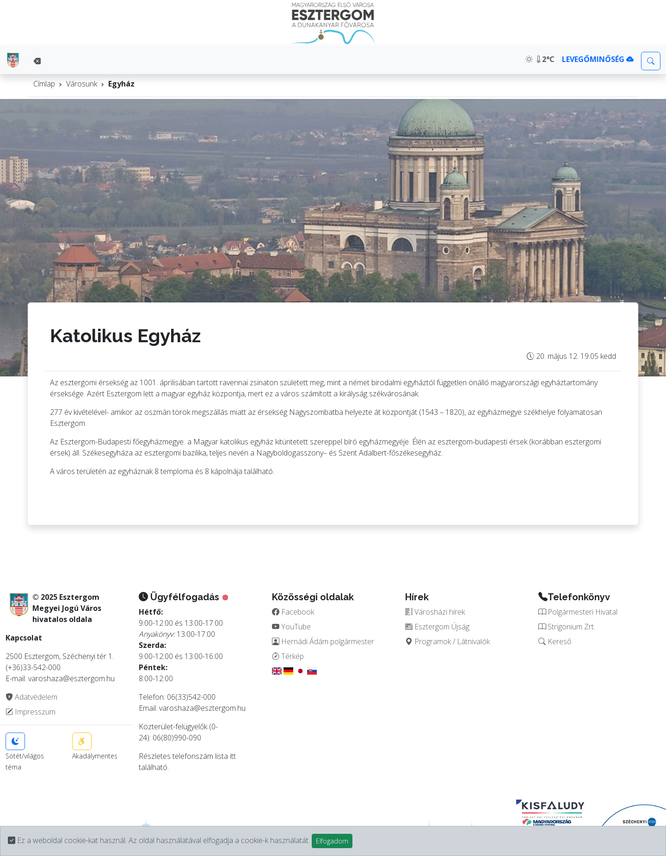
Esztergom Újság (437, 627)
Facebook (293, 612)
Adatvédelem (31, 697)
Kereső (554, 641)
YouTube (291, 627)
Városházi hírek (435, 612)
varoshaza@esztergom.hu (202, 708)
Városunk (81, 84)
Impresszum (31, 712)
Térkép (288, 656)
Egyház (121, 84)
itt (233, 756)
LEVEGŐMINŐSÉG (598, 59)
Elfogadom (332, 841)
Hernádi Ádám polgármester (323, 641)
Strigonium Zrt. (566, 627)
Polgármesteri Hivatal (577, 612)
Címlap (44, 84)
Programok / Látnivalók (447, 641)
